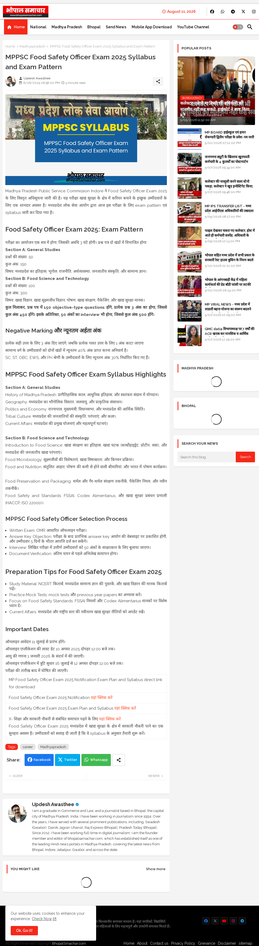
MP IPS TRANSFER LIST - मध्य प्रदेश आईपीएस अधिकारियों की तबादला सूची (229, 211)
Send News (116, 27)
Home (19, 27)
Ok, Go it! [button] (24, 930)
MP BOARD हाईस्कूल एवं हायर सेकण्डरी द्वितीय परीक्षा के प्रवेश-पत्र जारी (229, 134)
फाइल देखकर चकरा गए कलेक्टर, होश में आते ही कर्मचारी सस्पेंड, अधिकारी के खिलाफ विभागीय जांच (230, 235)
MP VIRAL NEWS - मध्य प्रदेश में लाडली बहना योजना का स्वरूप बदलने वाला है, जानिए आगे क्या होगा (228, 309)
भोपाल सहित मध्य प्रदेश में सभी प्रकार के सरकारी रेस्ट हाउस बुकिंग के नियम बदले (229, 257)
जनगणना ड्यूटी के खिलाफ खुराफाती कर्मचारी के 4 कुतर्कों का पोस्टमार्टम (227, 159)
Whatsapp (99, 760)
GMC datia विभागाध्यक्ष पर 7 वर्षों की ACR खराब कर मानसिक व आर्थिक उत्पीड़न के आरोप (229, 334)
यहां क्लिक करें (101, 697)
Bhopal (93, 27)
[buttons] (212, 11)
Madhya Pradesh (67, 27)
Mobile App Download (152, 27)
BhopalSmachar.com (69, 943)
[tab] (16, 26)
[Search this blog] (207, 457)
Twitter (70, 760)
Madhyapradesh (32, 46)
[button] (238, 27)
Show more (156, 869)
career (28, 747)
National (38, 27)
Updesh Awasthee (53, 804)
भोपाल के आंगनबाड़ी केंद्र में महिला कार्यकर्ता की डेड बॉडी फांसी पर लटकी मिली (228, 284)
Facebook (42, 760)
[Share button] (118, 760)
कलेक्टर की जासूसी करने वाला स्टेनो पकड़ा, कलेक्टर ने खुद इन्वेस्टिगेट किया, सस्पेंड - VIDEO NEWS (229, 186)
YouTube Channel (193, 27)
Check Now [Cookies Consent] (42, 919)
